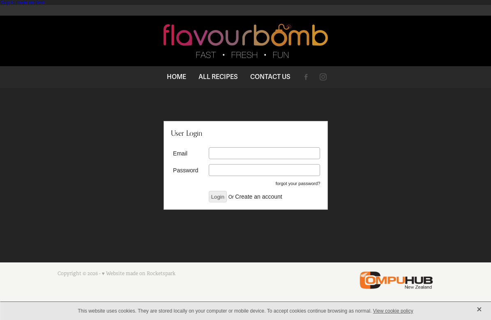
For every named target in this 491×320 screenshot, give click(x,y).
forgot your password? (298, 183)
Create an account (258, 196)
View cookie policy (393, 311)
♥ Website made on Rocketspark (138, 273)
